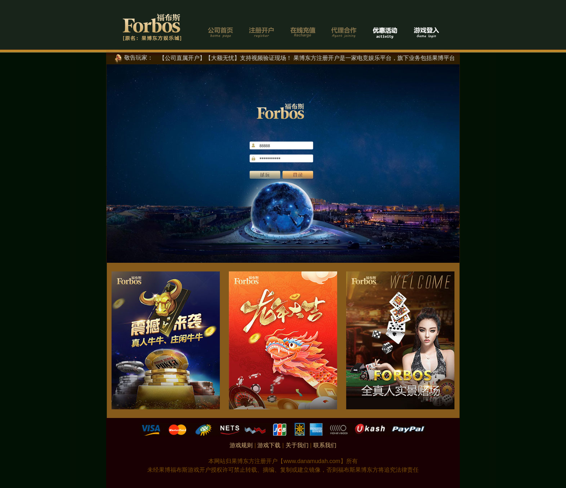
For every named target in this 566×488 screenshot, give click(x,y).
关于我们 (297, 445)
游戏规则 (241, 445)
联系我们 (324, 445)
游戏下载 (268, 445)
